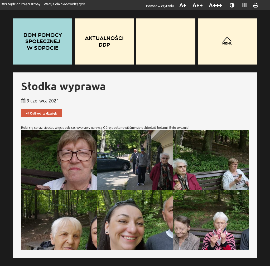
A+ (182, 5)
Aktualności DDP (104, 41)
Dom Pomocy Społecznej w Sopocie (42, 41)
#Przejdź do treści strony (21, 4)
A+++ (215, 5)
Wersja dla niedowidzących (64, 4)
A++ (197, 5)
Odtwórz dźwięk (41, 113)
